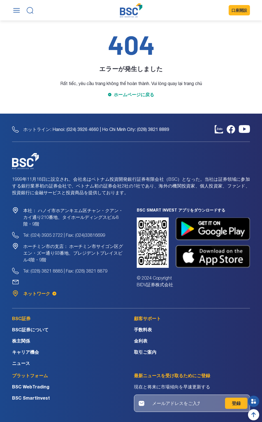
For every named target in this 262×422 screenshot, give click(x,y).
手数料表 (143, 329)
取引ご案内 (145, 352)
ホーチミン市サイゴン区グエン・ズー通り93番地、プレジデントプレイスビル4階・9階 (73, 253)
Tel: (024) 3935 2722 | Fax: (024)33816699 (64, 235)
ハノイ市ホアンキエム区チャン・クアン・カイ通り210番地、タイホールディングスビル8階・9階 (73, 217)
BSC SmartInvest (31, 397)
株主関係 (21, 340)
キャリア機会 (25, 352)
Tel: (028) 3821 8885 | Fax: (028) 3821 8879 (65, 270)
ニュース (21, 363)
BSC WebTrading (30, 386)
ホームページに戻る (134, 94)
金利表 (140, 340)
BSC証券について (30, 329)
